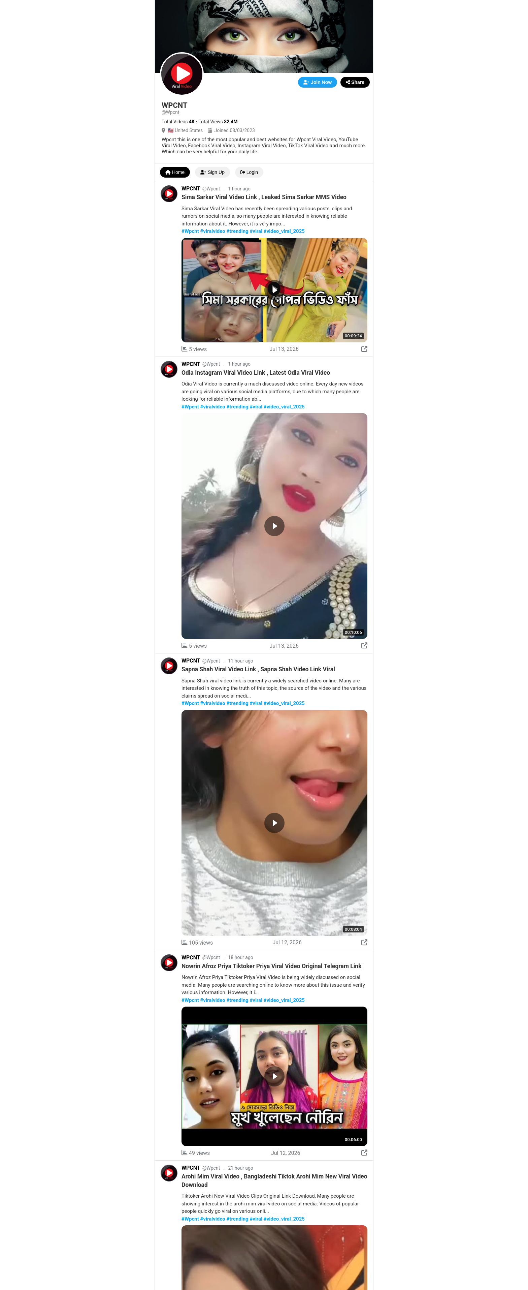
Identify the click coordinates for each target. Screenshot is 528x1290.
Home (175, 172)
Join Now (317, 82)
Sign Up (212, 172)
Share (355, 82)
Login (249, 172)
